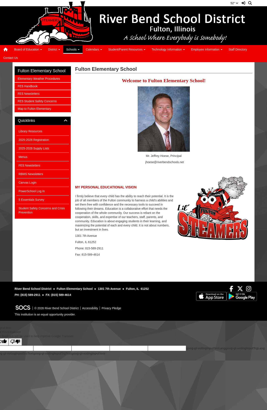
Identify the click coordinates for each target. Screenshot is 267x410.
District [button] (54, 49)
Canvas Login (28, 182)
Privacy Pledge (111, 308)
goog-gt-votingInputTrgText (52, 353)
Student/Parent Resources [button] (126, 49)
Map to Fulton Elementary (34, 108)
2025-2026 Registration (34, 139)
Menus (23, 157)
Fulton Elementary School (41, 70)
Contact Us (10, 57)
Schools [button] (73, 49)
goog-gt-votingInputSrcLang (205, 348)
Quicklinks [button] (31, 121)
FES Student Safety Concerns (37, 101)
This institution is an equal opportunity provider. (45, 314)
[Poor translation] (15, 342)
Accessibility (90, 308)
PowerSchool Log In (32, 191)
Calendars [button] (94, 49)
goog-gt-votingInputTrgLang (245, 348)
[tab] (43, 121)
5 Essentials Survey (31, 199)
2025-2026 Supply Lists (34, 148)
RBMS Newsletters (31, 174)
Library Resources (30, 131)
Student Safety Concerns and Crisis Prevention (42, 210)
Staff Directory (238, 49)
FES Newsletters (28, 93)
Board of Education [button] (28, 49)
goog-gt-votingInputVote (88, 353)
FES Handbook (28, 86)
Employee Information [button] (206, 49)
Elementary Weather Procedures (39, 78)
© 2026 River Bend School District (56, 308)
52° (234, 3)
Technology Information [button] (168, 49)
